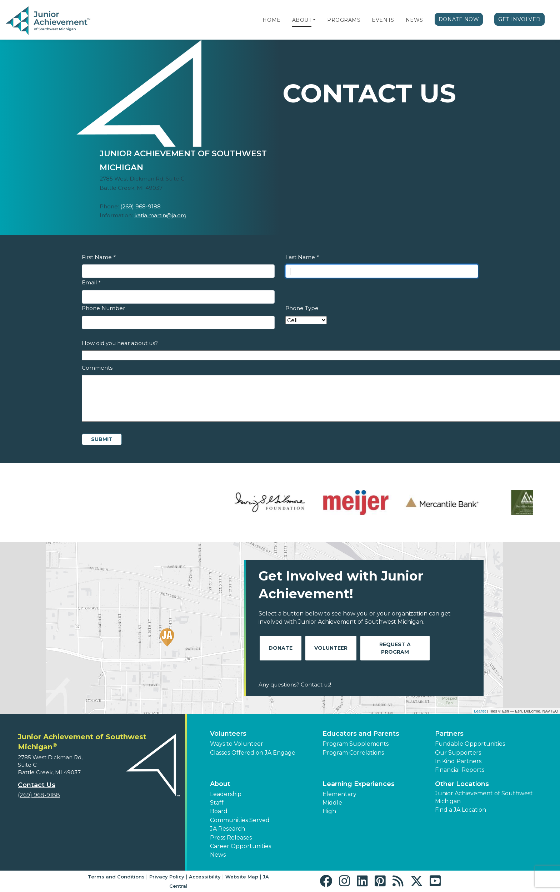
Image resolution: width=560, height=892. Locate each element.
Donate (280, 648)
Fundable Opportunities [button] (470, 743)
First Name (98, 257)
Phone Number (103, 308)
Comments (97, 367)
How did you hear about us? (120, 343)
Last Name (302, 257)
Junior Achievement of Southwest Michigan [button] (484, 797)
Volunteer (331, 648)
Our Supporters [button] (458, 752)
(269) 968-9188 (140, 206)
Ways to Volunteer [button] (236, 743)
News (414, 20)
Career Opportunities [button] (240, 846)
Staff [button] (217, 802)
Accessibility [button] (205, 877)
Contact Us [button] (36, 785)
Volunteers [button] (228, 734)
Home (271, 20)
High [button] (329, 811)
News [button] (218, 854)
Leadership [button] (225, 794)
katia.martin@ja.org (160, 215)
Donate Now (459, 19)
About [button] (220, 784)
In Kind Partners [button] (458, 761)
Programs (343, 20)
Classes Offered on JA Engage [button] (252, 752)
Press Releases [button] (231, 837)
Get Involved (519, 19)
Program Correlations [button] (353, 752)
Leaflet (480, 711)
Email (91, 282)
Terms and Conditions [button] (116, 877)
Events (383, 20)
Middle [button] (332, 802)
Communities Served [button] (240, 820)
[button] (314, 20)
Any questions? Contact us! (295, 684)
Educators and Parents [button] (360, 734)
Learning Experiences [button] (358, 784)
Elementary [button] (339, 794)
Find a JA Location (460, 809)
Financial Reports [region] (459, 769)
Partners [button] (449, 734)
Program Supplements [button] (355, 743)
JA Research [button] (227, 828)
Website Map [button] (241, 877)
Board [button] (219, 811)
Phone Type (302, 308)
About (302, 20)
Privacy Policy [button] (166, 877)
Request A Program (395, 648)
